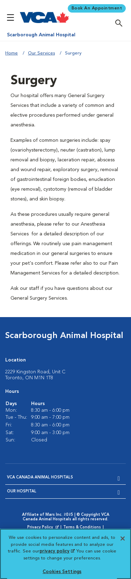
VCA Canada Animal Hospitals (40, 477)
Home (11, 53)
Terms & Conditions (82, 527)
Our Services (41, 53)
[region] (65, 554)
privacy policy (56, 551)
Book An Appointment (97, 8)
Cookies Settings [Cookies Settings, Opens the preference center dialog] (62, 572)
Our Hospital (21, 491)
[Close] (122, 538)
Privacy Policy (43, 528)
